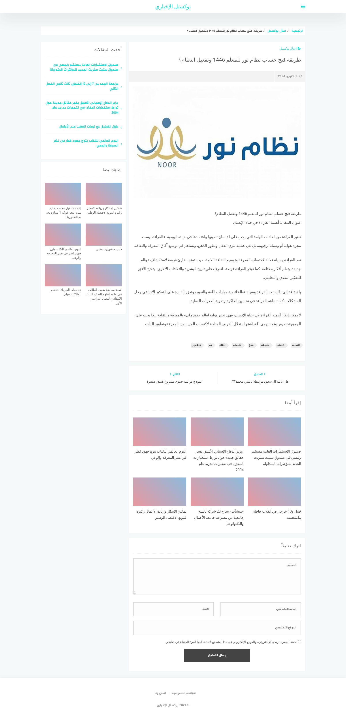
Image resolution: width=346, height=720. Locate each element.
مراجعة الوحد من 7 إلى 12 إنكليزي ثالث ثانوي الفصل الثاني (82, 87)
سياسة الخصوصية (184, 693)
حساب (280, 345)
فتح (251, 345)
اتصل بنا (160, 693)
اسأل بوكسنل (290, 48)
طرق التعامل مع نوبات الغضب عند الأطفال (88, 127)
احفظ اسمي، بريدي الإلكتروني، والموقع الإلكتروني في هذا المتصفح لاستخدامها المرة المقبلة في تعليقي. (231, 642)
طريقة (265, 345)
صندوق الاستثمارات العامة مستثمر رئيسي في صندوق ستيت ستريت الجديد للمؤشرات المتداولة (84, 68)
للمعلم (237, 345)
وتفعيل (196, 345)
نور (210, 345)
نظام (222, 345)
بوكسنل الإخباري (173, 7)
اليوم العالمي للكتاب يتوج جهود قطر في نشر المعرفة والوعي (86, 144)
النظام (296, 345)
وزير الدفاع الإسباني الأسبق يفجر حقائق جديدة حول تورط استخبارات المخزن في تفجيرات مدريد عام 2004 (81, 108)
